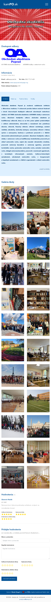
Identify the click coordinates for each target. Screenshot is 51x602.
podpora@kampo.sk (25, 599)
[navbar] (46, 4)
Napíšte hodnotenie (7, 545)
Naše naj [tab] (13, 99)
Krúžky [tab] (33, 99)
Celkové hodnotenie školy (9, 562)
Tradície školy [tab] (23, 99)
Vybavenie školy (20, 513)
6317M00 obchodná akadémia (10, 64)
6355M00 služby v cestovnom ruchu (34, 64)
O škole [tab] (5, 99)
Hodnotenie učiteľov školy (8, 518)
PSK (28, 592)
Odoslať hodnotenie (9, 579)
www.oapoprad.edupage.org (19, 83)
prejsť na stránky (45, 169)
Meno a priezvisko (7, 537)
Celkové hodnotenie (6, 513)
